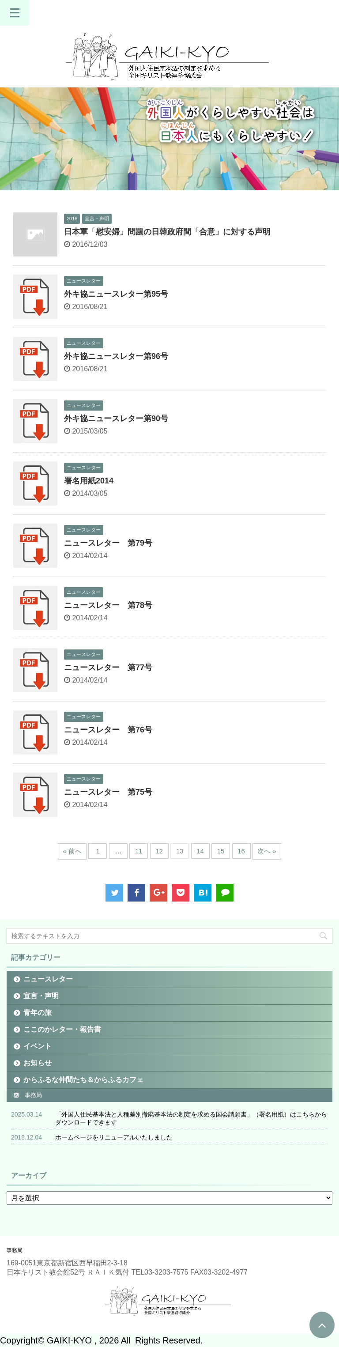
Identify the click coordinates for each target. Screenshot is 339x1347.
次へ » (266, 851)
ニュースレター (48, 979)
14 (200, 851)
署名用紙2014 (88, 480)
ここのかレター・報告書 (62, 1029)
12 (159, 851)
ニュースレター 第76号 (108, 729)
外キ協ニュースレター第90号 (116, 418)
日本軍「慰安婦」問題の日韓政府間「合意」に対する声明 (168, 231)
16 (241, 851)
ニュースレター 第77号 (108, 667)
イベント (37, 1046)
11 (139, 851)
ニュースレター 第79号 (108, 543)
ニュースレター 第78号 (108, 605)
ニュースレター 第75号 (108, 792)
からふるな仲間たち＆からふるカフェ (83, 1079)
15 (221, 851)
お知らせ (37, 1063)
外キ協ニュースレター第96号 (116, 356)
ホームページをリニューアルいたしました (114, 1137)
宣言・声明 (41, 996)
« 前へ (72, 851)
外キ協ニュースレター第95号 (116, 294)
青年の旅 (37, 1012)
